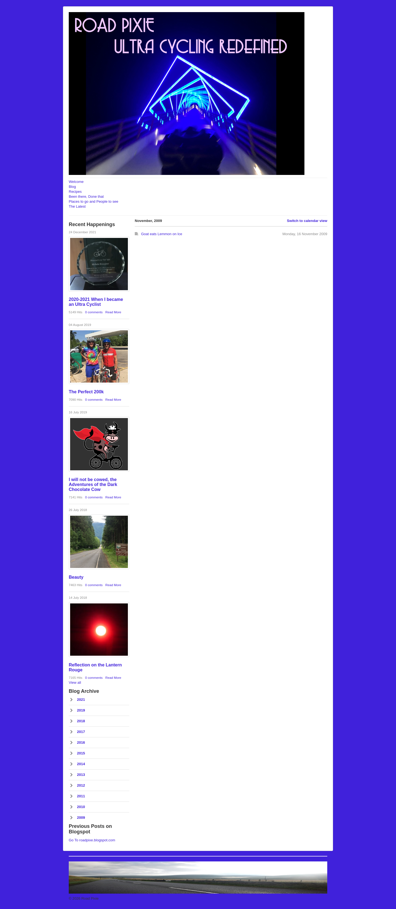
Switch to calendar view (307, 221)
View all (75, 682)
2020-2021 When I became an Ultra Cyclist (96, 302)
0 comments (94, 312)
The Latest (77, 206)
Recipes (75, 192)
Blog (72, 187)
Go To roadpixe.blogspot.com (92, 840)
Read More (113, 312)
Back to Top (318, 898)
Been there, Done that (86, 196)
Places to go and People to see (93, 201)
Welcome (76, 182)
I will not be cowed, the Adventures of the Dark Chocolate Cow (93, 484)
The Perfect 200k (86, 391)
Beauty (76, 577)
